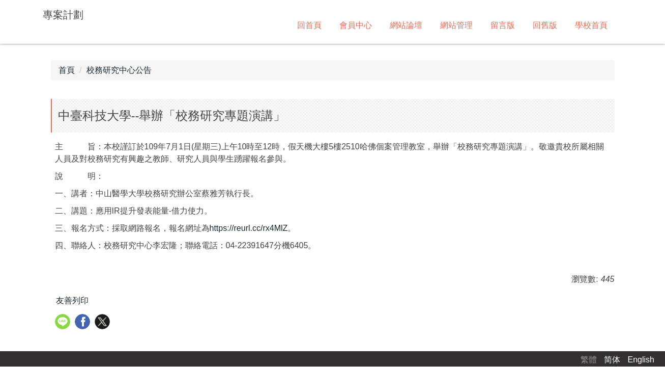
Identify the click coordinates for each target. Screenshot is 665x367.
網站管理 (456, 25)
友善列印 (72, 300)
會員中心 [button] (355, 25)
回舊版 (545, 25)
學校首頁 (591, 25)
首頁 (67, 70)
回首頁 (309, 25)
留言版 (502, 25)
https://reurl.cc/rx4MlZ (249, 228)
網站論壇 (406, 25)
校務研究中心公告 (119, 70)
